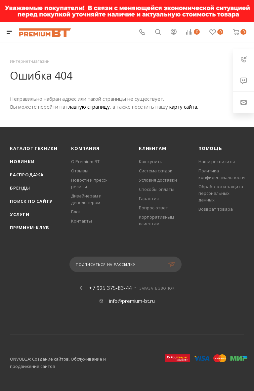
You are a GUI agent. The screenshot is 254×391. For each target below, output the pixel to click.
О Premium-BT (85, 161)
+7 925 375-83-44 (110, 288)
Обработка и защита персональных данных (220, 193)
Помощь (210, 148)
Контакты (81, 221)
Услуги (19, 214)
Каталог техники (34, 148)
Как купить (150, 161)
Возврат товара (215, 209)
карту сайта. (183, 106)
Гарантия (149, 198)
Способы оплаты (156, 189)
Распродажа (27, 175)
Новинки (22, 161)
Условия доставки (158, 180)
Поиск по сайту (31, 201)
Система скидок (155, 171)
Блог (75, 212)
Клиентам (152, 148)
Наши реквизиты (216, 161)
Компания (85, 148)
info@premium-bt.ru (132, 301)
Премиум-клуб (29, 228)
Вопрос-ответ (153, 208)
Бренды (20, 188)
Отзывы (79, 171)
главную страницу (88, 106)
